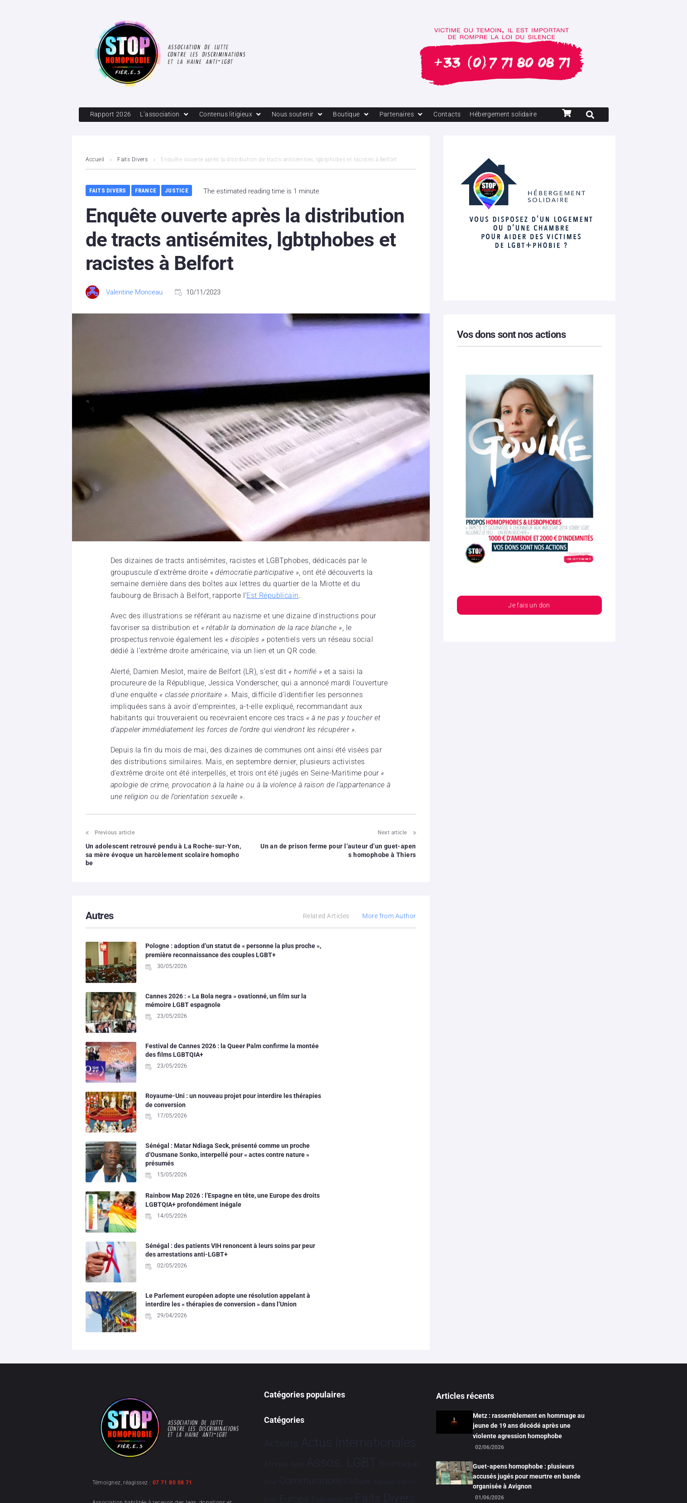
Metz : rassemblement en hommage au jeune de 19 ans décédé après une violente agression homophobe (529, 1258)
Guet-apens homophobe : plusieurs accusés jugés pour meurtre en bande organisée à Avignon (527, 1309)
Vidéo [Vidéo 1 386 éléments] (342, 1430)
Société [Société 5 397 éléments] (370, 1390)
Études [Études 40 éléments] (369, 1431)
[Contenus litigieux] (235, 115)
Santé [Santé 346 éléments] (334, 1391)
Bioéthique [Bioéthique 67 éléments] (399, 1297)
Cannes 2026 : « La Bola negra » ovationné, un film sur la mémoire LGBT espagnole (365, 971)
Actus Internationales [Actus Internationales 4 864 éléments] (358, 1275)
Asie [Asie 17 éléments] (297, 1297)
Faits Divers (133, 176)
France (146, 206)
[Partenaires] (411, 115)
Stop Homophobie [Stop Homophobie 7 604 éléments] (316, 1410)
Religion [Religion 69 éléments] (305, 1392)
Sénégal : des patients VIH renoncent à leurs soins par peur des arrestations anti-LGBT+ (190, 1131)
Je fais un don (529, 622)
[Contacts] (458, 115)
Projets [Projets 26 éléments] (276, 1391)
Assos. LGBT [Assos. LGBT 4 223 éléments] (341, 1295)
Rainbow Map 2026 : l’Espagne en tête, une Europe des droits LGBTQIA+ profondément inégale (365, 1076)
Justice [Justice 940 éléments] (282, 1369)
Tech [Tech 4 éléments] (376, 1413)
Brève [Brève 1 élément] (270, 1315)
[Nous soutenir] (305, 115)
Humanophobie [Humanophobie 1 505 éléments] (375, 1350)
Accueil (95, 176)
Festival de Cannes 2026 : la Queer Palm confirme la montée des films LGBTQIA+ (190, 1026)
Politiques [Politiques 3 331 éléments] (395, 1369)
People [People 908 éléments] (350, 1369)
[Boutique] (360, 115)
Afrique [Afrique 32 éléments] (276, 1296)
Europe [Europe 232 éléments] (294, 1331)
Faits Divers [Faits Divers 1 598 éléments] (385, 1331)
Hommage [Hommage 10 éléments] (318, 1352)
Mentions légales (119, 1484)
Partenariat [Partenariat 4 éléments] (317, 1371)
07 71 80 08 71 (172, 1315)
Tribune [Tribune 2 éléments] (394, 1413)
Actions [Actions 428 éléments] (281, 1276)
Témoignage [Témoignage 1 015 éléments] (295, 1430)
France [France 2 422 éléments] (282, 1350)
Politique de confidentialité (202, 1484)
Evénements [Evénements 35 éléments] (332, 1332)
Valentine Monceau (134, 308)
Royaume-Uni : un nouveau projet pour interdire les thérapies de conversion (365, 1026)
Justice (176, 206)
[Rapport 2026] (111, 115)
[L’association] (167, 115)
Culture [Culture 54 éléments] (357, 1314)
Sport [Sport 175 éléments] (405, 1391)
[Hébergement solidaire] (126, 130)
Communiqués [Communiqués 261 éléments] (311, 1313)
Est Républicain (272, 611)
